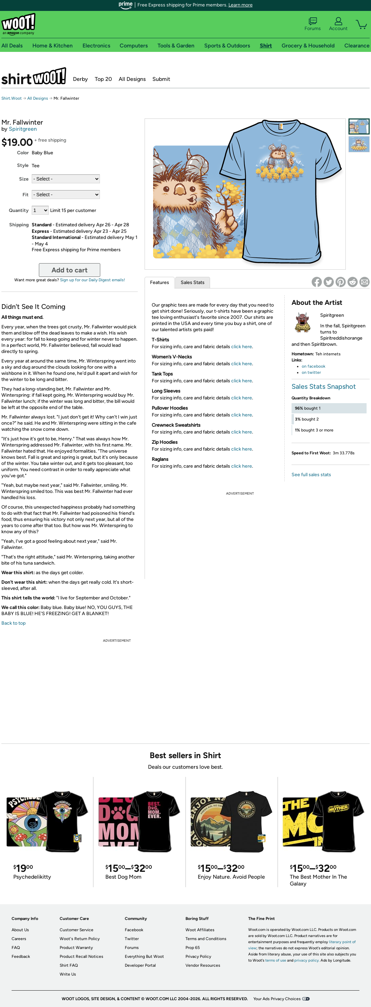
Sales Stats (193, 282)
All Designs (132, 79)
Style (23, 165)
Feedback (21, 956)
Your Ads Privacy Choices (277, 998)
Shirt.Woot (33, 75)
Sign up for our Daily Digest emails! (92, 280)
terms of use (275, 960)
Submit (161, 79)
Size (24, 179)
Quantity (19, 210)
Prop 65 (193, 947)
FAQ (16, 947)
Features (159, 282)
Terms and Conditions (206, 938)
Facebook (134, 929)
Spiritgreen (23, 129)
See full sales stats (311, 475)
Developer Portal (140, 965)
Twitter (132, 938)
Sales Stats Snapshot (324, 386)
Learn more (240, 5)
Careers (19, 938)
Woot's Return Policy (80, 938)
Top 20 (103, 79)
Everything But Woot (144, 956)
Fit (26, 195)
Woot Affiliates (200, 929)
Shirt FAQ (69, 965)
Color (23, 153)
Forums (313, 24)
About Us (20, 929)
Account (338, 24)
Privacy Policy (198, 956)
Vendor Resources (203, 965)
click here (241, 347)
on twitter (311, 372)
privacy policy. (307, 960)
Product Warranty (76, 947)
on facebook (313, 366)
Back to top (13, 623)
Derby (80, 79)
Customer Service (76, 929)
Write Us (68, 974)
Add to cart (69, 270)
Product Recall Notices (81, 956)
